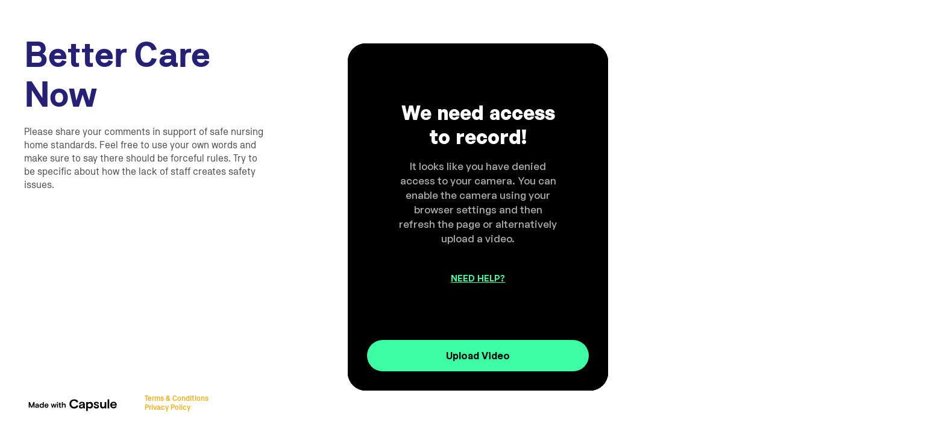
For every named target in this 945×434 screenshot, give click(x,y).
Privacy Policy (167, 407)
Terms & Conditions (177, 398)
